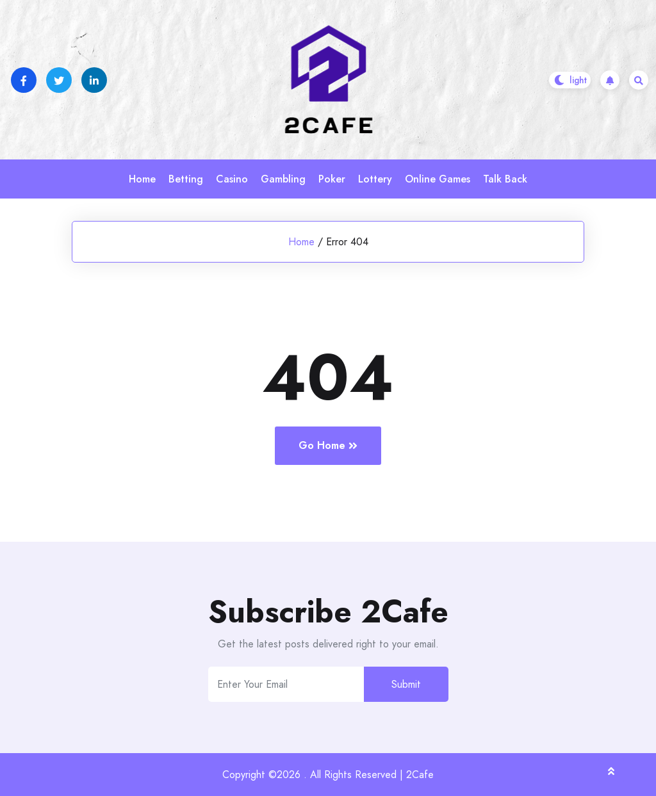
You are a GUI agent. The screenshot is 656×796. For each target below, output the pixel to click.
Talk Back (505, 179)
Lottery (375, 179)
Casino (232, 179)
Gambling (283, 179)
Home (142, 179)
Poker (331, 179)
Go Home (328, 445)
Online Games (437, 179)
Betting (185, 179)
